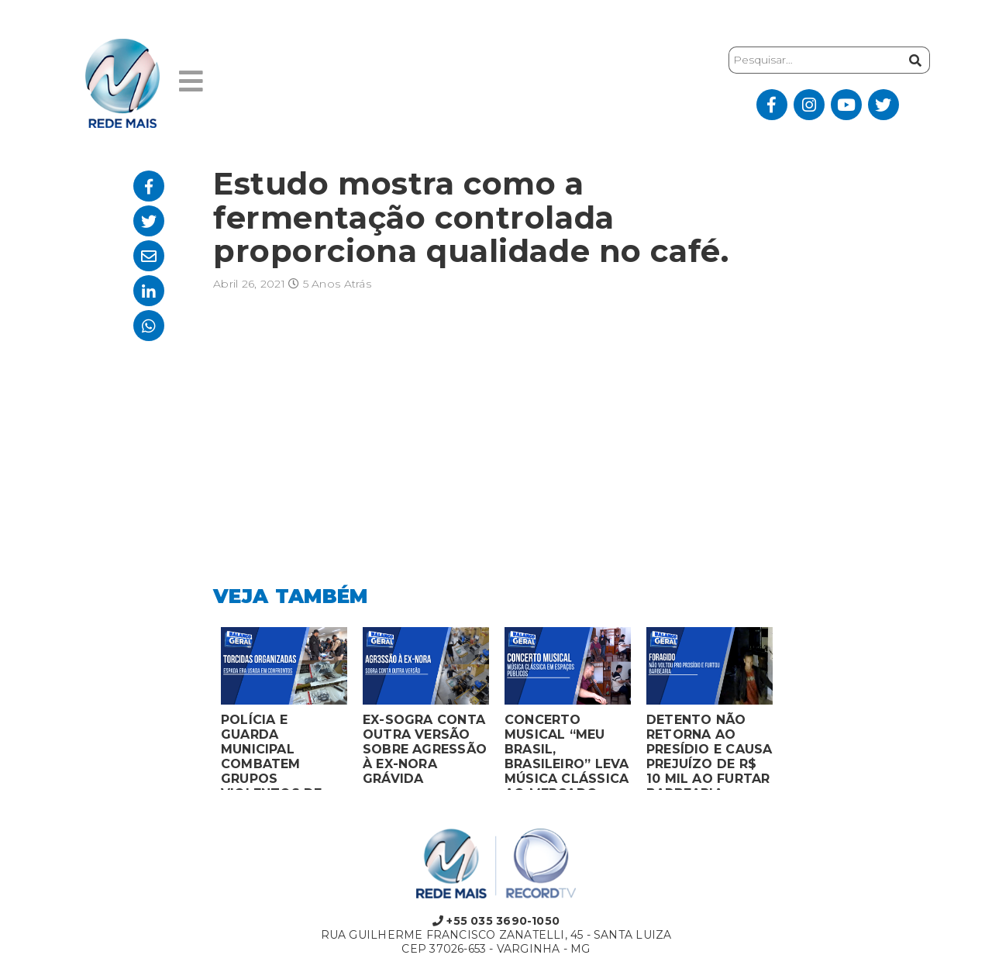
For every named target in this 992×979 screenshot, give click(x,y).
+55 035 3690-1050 (496, 921)
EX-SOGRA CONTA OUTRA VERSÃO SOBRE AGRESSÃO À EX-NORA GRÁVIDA (425, 749)
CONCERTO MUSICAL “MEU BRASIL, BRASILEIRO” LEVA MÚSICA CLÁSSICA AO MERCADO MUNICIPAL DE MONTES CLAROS (567, 751)
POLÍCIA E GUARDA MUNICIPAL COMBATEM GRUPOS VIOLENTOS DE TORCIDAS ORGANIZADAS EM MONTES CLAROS (283, 751)
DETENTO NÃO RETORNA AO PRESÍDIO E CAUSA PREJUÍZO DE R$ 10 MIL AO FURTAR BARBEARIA (709, 751)
